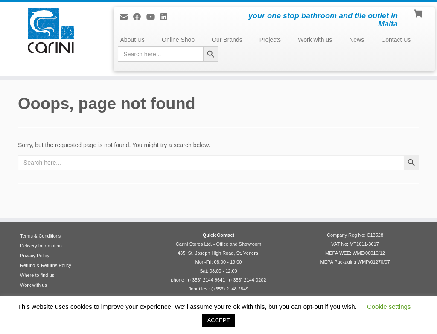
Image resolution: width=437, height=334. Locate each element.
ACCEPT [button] (218, 320)
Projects (270, 39)
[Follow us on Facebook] (139, 17)
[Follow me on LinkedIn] (166, 17)
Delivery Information (41, 245)
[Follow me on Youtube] (153, 17)
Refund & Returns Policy (45, 265)
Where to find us (37, 275)
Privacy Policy (34, 255)
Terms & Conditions (40, 235)
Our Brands (227, 39)
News (356, 39)
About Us (132, 39)
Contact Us (396, 39)
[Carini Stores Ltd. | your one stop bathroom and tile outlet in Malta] (51, 30)
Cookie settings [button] (389, 306)
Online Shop (178, 39)
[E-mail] (126, 17)
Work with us (315, 39)
